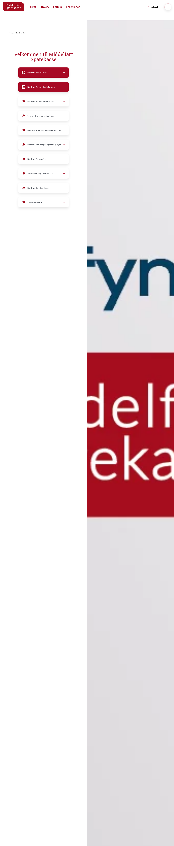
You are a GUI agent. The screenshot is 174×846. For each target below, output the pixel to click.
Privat (32, 6)
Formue (58, 6)
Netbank (152, 7)
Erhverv (44, 6)
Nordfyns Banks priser (43, 159)
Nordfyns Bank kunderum (43, 188)
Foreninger (73, 6)
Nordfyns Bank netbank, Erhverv (43, 87)
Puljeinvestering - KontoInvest (43, 173)
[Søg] (167, 6)
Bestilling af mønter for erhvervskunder (43, 130)
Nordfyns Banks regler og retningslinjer (43, 145)
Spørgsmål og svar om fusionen (43, 116)
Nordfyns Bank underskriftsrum (43, 101)
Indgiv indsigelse (43, 202)
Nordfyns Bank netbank (43, 73)
